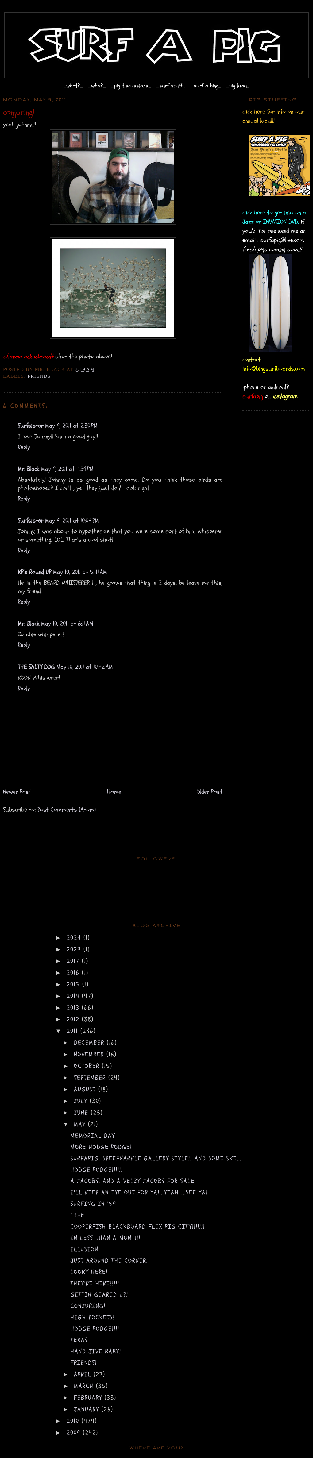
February (89, 1398)
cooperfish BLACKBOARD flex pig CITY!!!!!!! (138, 1226)
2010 (74, 1421)
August (86, 1089)
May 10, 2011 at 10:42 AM (84, 667)
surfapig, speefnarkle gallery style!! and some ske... (156, 1158)
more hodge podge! (101, 1147)
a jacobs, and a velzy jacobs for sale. (133, 1181)
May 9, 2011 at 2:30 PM (71, 426)
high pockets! (93, 1317)
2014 (74, 996)
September (91, 1078)
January (88, 1409)
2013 (74, 1008)
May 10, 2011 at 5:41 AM (80, 572)
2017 (74, 961)
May (81, 1124)
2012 (74, 1019)
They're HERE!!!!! (95, 1283)
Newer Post (17, 792)
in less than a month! (106, 1238)
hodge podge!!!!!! (97, 1170)
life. (78, 1215)
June (82, 1113)
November (90, 1054)
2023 (75, 949)
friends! (84, 1363)
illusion (85, 1249)
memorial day (93, 1136)
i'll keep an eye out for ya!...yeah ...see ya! (139, 1192)
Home (114, 792)
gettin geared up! (99, 1294)
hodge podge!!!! (95, 1329)
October (88, 1066)
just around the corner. (109, 1260)
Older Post (209, 792)
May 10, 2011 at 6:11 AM (67, 623)
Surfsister (30, 426)
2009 (75, 1433)
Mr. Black (28, 469)
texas (79, 1340)
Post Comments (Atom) (66, 809)
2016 (74, 973)
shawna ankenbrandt (28, 356)
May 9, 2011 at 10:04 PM (72, 520)
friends (39, 376)
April (84, 1374)
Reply (24, 447)
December (90, 1043)
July (82, 1101)
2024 (75, 938)
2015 (74, 984)
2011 (73, 1031)
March (85, 1386)
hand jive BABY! (96, 1351)
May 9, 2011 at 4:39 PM (67, 469)
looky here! (89, 1272)
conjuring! (88, 1306)
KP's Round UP (34, 572)
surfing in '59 (93, 1204)
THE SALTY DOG (36, 667)
